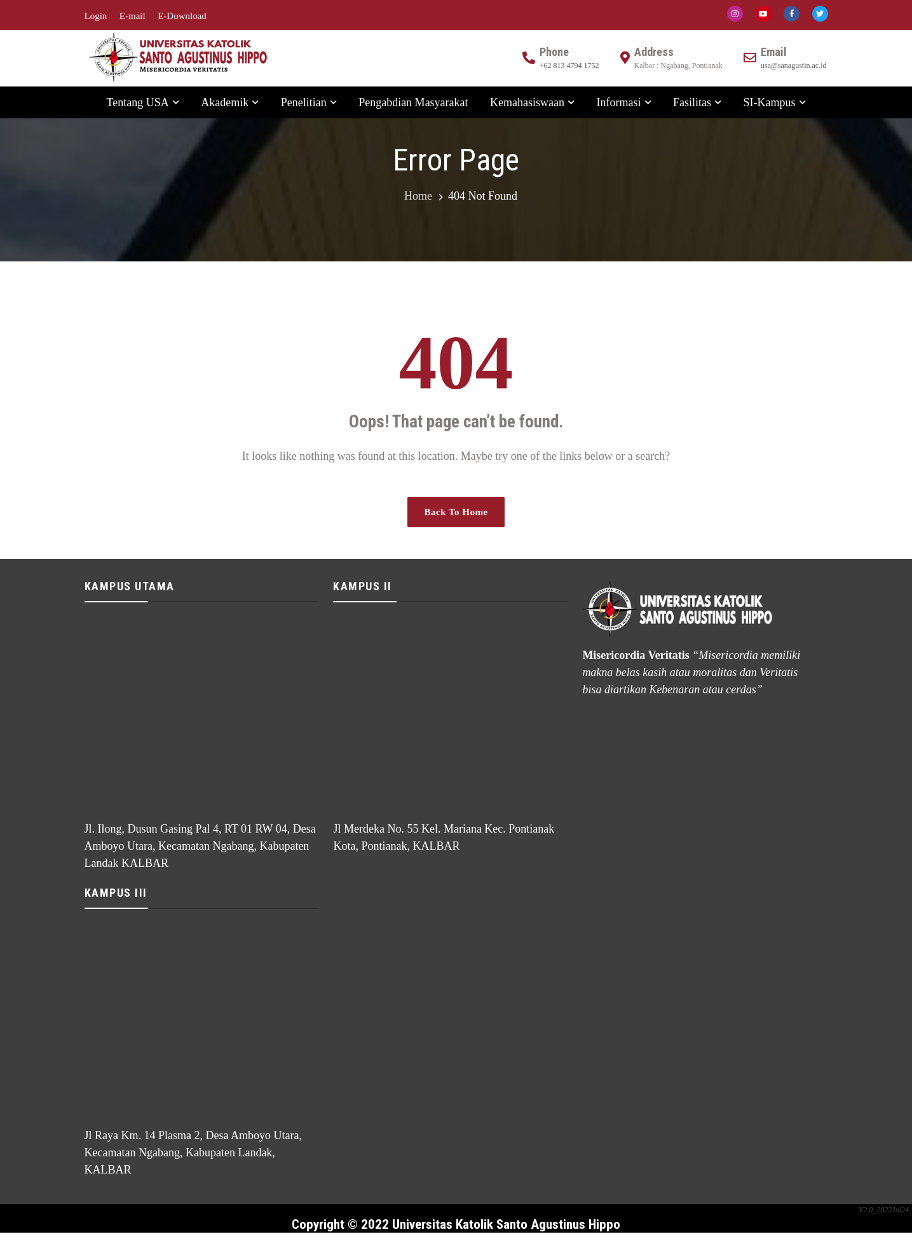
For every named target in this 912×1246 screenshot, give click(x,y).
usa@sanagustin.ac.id (794, 65)
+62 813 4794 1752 (569, 65)
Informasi (619, 102)
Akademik (224, 102)
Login (96, 16)
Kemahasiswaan (527, 102)
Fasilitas (692, 102)
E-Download (182, 16)
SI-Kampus (770, 102)
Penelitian (304, 102)
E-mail (132, 16)
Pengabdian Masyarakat (413, 102)
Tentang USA (137, 102)
